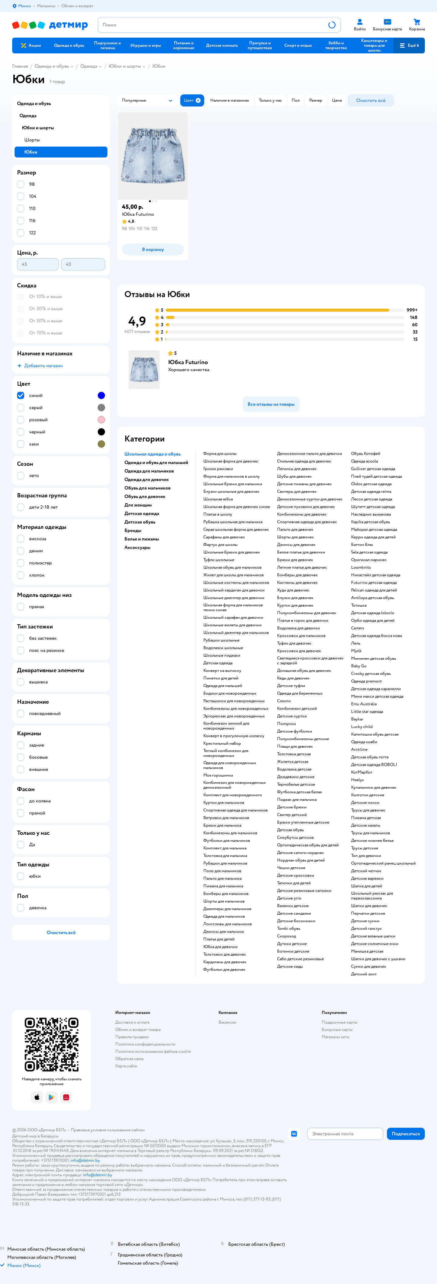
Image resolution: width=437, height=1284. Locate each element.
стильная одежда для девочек (304, 461)
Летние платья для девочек (302, 567)
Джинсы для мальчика (223, 931)
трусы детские (364, 848)
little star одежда (367, 711)
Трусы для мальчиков (370, 833)
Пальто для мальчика (222, 878)
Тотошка (359, 605)
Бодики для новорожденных (229, 693)
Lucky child (362, 726)
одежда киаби (364, 742)
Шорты (32, 140)
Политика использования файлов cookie (153, 1051)
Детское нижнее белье (372, 840)
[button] (409, 45)
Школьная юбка (218, 499)
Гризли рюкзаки (218, 468)
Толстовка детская (294, 754)
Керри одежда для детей (373, 537)
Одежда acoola (364, 461)
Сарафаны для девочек (224, 537)
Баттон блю (362, 544)
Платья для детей (219, 939)
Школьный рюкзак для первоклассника (372, 896)
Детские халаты (365, 825)
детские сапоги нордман (300, 852)
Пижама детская (366, 817)
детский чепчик (366, 871)
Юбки (158, 66)
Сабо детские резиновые (300, 959)
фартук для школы (220, 544)
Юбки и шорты (125, 66)
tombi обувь (288, 928)
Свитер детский (292, 814)
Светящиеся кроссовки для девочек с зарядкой (310, 661)
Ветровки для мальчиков (226, 817)
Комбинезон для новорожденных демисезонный (234, 785)
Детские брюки (292, 807)
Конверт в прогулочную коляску (233, 735)
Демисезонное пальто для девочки (309, 453)
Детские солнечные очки (374, 943)
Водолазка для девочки (298, 628)
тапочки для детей (294, 883)
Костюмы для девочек (297, 582)
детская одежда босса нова (376, 635)
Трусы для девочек (368, 810)
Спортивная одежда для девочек (307, 522)
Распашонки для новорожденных (234, 701)
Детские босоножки (296, 921)
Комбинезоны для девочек (302, 514)
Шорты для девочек (295, 537)
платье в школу (217, 514)
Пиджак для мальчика (297, 799)
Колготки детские (367, 795)
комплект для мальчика (224, 848)
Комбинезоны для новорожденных (236, 708)
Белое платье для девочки (301, 552)
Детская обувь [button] (139, 522)
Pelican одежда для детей (374, 590)
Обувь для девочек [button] (144, 496)
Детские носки (365, 802)
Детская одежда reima (371, 491)
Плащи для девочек (295, 746)
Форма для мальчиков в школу (231, 476)
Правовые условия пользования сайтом (108, 1130)
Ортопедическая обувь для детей (308, 845)
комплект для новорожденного (232, 795)
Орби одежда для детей (373, 620)
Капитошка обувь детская (374, 734)
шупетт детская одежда (373, 506)
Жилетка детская (292, 761)
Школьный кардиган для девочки (234, 590)
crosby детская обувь (371, 673)
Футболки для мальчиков (226, 840)
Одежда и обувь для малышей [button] (156, 462)
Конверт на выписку (222, 670)
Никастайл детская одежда (375, 575)
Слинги (284, 701)
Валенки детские (293, 905)
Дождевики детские (295, 776)
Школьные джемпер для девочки (233, 597)
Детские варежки (367, 878)
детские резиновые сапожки (304, 890)
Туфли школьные (218, 559)
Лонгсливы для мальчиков (227, 924)
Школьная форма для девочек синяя (236, 506)
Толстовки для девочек (224, 954)
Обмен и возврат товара (138, 1029)
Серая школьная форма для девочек (236, 529)
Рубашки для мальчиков (225, 863)
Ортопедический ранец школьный (383, 863)
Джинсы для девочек (296, 544)
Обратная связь (129, 1058)
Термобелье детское (296, 784)
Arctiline (359, 749)
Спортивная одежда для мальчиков (235, 810)
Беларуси (50, 1136)
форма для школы (220, 453)
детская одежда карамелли (376, 688)
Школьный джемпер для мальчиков (236, 632)
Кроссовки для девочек (299, 651)
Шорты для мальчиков (224, 901)
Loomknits (361, 567)
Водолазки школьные (223, 647)
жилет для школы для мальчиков (233, 575)
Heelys (357, 780)
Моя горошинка (218, 775)
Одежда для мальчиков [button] (149, 471)
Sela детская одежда (369, 552)
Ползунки (286, 723)
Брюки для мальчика (222, 825)
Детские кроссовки (295, 875)
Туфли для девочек (294, 643)
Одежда (88, 66)
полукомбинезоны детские (303, 739)
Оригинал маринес (369, 559)
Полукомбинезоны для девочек (306, 613)
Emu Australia (364, 704)
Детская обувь (290, 830)
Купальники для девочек (373, 787)
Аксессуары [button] (137, 547)
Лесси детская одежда (371, 499)
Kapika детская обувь (370, 522)
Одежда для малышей (222, 685)
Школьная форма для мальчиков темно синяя (233, 607)
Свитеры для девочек (297, 491)
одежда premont (366, 681)
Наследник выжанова (371, 514)
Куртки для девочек (295, 605)
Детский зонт (364, 974)
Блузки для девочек (295, 597)
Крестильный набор (222, 743)
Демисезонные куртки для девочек (310, 499)
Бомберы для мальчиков (226, 893)
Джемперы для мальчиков (227, 908)
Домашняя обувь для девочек (304, 670)
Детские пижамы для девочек (304, 484)
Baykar (357, 719)
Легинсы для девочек (297, 468)
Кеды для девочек (293, 678)
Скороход (286, 936)
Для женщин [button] (138, 505)
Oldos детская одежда (371, 484)
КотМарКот (361, 772)
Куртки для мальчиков (223, 802)
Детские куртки (292, 716)
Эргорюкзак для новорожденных (234, 716)
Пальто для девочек (295, 529)
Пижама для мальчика (223, 886)
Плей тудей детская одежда (376, 476)
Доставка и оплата (132, 1022)
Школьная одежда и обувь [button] (152, 454)
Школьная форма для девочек (230, 461)
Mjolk (356, 651)
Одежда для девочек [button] (146, 479)
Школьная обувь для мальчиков (232, 567)
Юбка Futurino (188, 362)
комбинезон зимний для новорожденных (226, 726)
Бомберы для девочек (297, 575)
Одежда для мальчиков (224, 916)
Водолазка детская (294, 769)
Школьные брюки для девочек (231, 552)
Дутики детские (292, 943)
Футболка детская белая (299, 792)
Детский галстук (366, 928)
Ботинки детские (293, 951)
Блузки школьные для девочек (231, 491)
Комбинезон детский (297, 708)
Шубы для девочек (294, 476)
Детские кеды (290, 966)
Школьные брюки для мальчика (232, 484)
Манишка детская (367, 951)
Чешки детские (291, 868)
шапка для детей (366, 886)
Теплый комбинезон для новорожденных (225, 753)
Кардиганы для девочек (224, 962)
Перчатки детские (368, 913)
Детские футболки (294, 731)
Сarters (357, 628)
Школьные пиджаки (221, 655)
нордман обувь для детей (301, 860)
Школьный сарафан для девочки (233, 617)
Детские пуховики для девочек (306, 506)
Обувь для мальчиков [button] (147, 488)
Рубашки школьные (221, 640)
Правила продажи (132, 1036)
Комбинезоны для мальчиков (230, 833)
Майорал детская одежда (374, 529)
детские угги (289, 898)
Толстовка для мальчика (225, 855)
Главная (20, 66)
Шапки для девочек (369, 905)
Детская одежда (217, 663)
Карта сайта (126, 1066)
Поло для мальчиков (222, 871)
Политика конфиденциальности (145, 1044)
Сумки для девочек (368, 966)
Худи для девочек (293, 590)
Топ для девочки (366, 855)
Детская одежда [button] (141, 513)
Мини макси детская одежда (377, 696)
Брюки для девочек (295, 559)
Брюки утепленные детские (303, 822)
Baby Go (359, 666)
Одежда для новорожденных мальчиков (229, 765)
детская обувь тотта (369, 757)
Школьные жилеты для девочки (232, 625)
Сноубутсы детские (295, 837)
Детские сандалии (294, 913)
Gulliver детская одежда (373, 468)
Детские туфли (291, 685)
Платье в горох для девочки (302, 620)
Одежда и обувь (52, 66)
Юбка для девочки (220, 946)
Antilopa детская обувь (372, 597)
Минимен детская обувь (373, 658)
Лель (355, 643)
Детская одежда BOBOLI (374, 764)
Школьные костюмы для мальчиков (236, 582)
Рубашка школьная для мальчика (233, 522)
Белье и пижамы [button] (141, 539)
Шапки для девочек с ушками (378, 959)
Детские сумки (365, 921)
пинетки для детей (221, 678)
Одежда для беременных (300, 693)
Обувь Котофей (365, 453)
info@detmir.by (85, 1160)
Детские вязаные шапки (373, 936)
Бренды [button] (132, 530)
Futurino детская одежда (374, 582)
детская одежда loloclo (372, 613)
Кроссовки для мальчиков (301, 635)
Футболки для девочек (224, 969)
